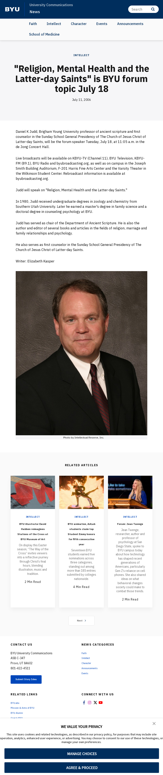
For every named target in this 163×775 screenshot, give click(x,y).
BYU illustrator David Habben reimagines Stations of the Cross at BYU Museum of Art (33, 536)
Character (79, 24)
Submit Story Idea (33, 685)
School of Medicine (44, 34)
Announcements (130, 24)
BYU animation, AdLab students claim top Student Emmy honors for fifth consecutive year (81, 541)
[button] (154, 724)
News (35, 11)
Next (81, 626)
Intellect (54, 24)
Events (101, 24)
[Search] (143, 9)
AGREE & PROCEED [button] (81, 767)
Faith (33, 24)
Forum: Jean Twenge (130, 525)
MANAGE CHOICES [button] (82, 753)
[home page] (12, 9)
